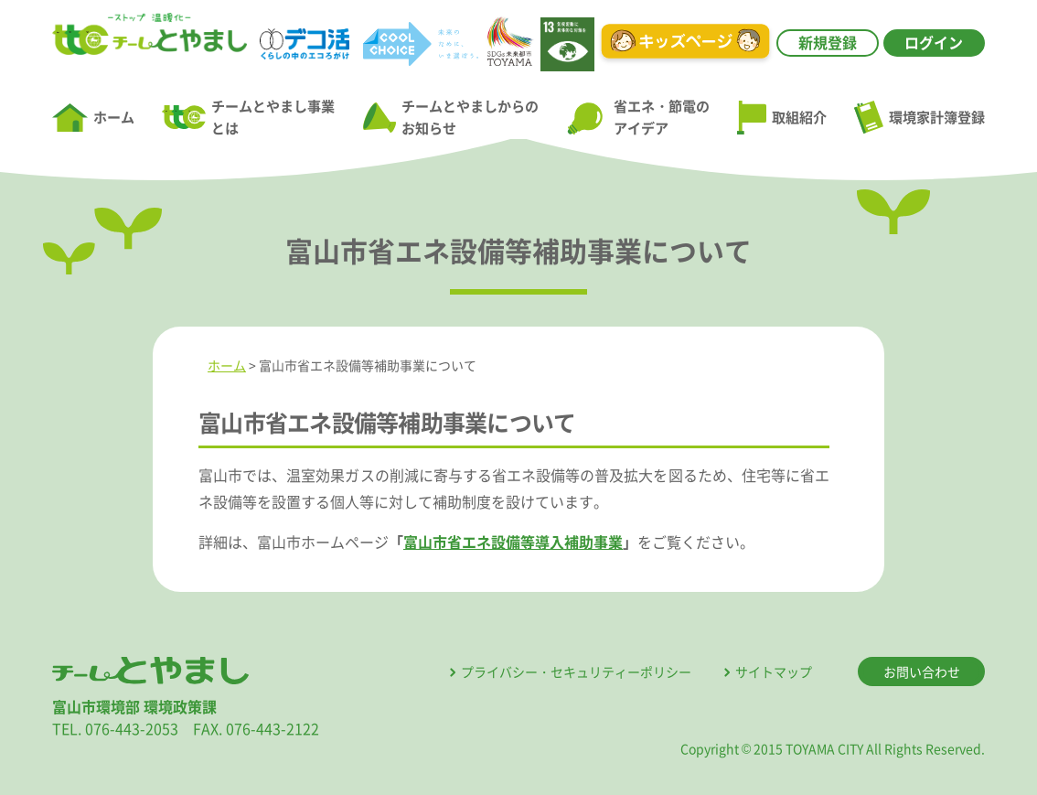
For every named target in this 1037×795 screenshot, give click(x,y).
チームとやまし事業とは (248, 116)
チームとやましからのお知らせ (451, 116)
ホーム (93, 118)
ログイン (933, 42)
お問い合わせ (921, 671)
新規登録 (827, 42)
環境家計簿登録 (919, 117)
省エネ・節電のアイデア (637, 116)
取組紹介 (782, 118)
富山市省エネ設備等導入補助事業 (513, 542)
